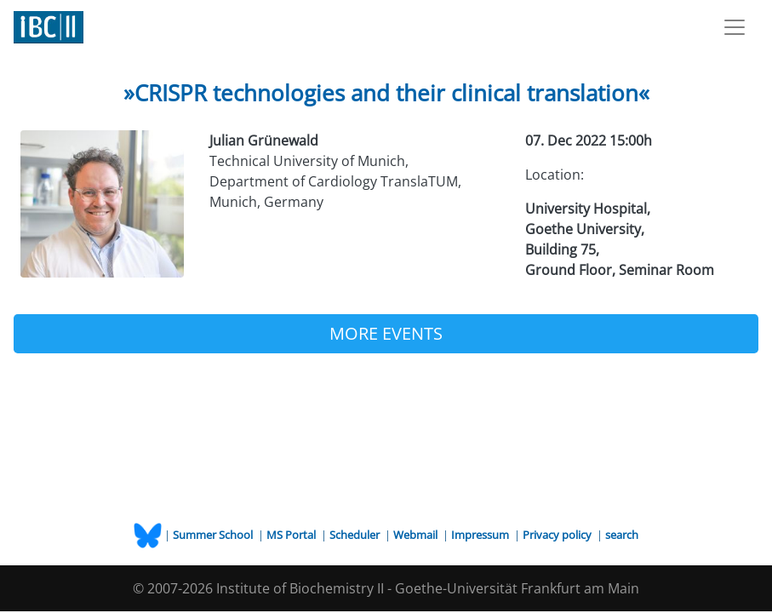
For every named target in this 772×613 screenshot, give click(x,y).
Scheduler (355, 534)
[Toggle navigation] (734, 27)
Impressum (481, 534)
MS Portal (292, 534)
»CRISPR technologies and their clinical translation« (386, 92)
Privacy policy (558, 534)
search (621, 534)
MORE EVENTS (386, 333)
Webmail (416, 534)
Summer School (214, 534)
